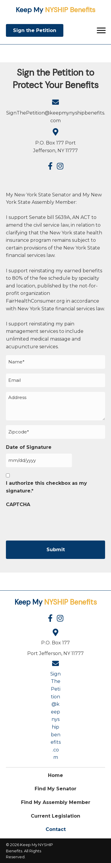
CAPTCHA (18, 504)
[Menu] (101, 31)
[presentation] (51, 522)
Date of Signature (29, 447)
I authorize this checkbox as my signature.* (46, 487)
